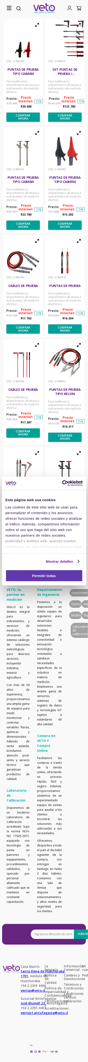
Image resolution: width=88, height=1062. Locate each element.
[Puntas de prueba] (64, 286)
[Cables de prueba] (23, 286)
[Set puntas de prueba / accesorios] (64, 72)
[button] (9, 8)
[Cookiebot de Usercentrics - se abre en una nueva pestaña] (63, 483)
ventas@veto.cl (33, 990)
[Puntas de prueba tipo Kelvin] (64, 392)
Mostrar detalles (59, 561)
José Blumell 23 (33, 1003)
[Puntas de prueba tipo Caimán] (23, 72)
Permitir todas (44, 576)
